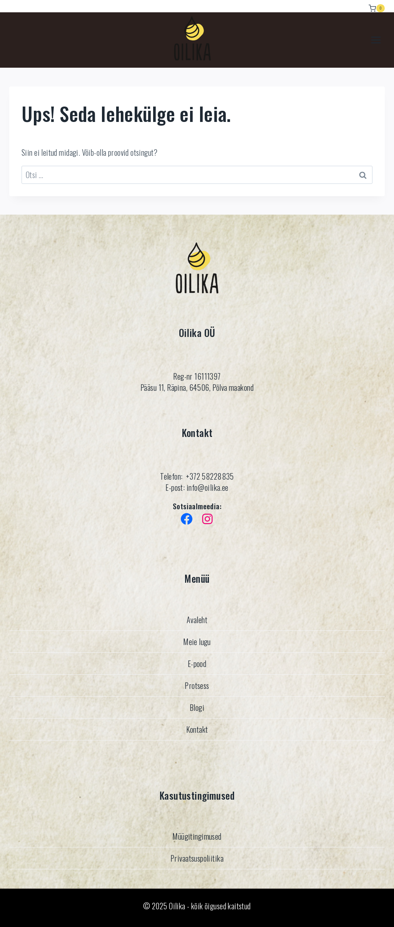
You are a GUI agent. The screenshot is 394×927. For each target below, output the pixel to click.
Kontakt (197, 729)
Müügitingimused (196, 836)
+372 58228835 (210, 476)
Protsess (197, 685)
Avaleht (197, 619)
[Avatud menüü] (376, 40)
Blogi (197, 707)
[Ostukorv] (377, 6)
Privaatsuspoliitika (197, 858)
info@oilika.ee (206, 487)
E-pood (197, 663)
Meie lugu (197, 641)
